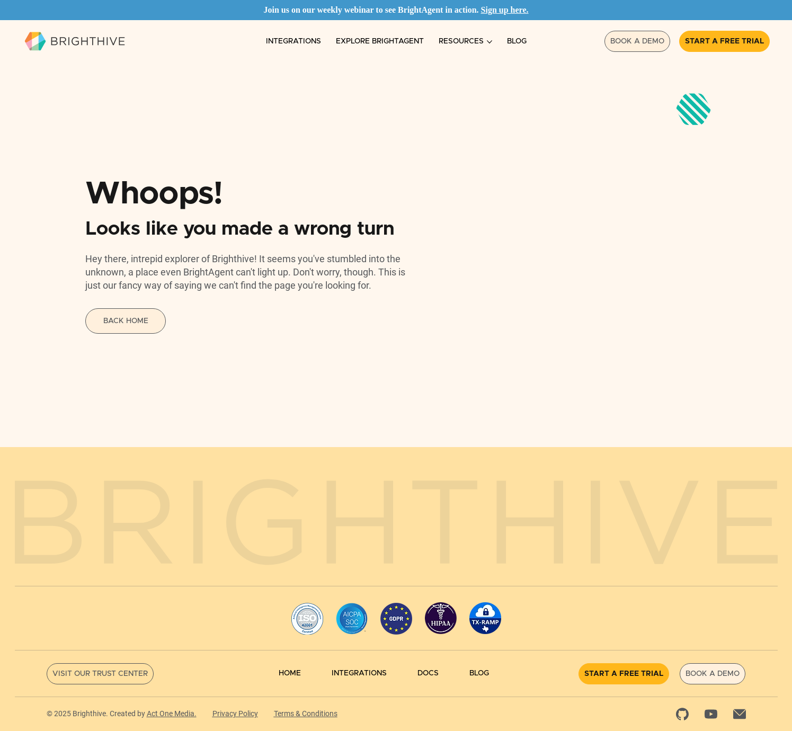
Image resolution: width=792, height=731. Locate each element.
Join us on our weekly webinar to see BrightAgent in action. (371, 9)
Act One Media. (172, 713)
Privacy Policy (235, 713)
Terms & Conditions (305, 713)
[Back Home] (125, 321)
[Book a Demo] (637, 41)
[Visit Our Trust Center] (100, 673)
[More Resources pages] (489, 41)
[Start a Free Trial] (724, 41)
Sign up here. (505, 9)
